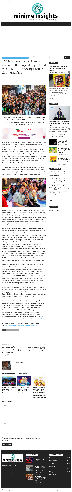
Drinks (11, 24)
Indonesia (52, 466)
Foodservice (63, 490)
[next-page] (45, 374)
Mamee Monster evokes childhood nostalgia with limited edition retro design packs (64, 159)
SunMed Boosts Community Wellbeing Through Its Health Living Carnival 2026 (59, 188)
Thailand (51, 463)
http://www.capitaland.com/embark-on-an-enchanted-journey (22, 325)
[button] (69, 24)
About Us (34, 490)
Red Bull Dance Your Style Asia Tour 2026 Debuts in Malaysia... (40, 459)
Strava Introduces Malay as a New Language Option (59, 194)
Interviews (44, 24)
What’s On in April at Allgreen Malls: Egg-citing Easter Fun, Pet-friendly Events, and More (59, 200)
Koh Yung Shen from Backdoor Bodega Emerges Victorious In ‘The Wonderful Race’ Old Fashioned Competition (12, 351)
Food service (52, 474)
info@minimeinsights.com (15, 473)
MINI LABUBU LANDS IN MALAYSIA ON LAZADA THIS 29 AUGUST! (23, 390)
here (42, 319)
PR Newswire (53, 24)
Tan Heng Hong (7, 76)
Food (18, 24)
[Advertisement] (36, 40)
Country (19, 58)
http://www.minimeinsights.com (20, 365)
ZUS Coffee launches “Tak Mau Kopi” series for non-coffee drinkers (64, 150)
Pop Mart (16, 329)
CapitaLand (9, 329)
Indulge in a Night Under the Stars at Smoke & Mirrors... (63, 141)
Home (4, 24)
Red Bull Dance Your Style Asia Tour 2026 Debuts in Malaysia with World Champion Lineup (59, 173)
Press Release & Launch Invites (31, 24)
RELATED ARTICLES (8, 373)
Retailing (13, 58)
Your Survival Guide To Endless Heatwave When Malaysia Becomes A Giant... (40, 468)
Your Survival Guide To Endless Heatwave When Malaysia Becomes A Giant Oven (59, 180)
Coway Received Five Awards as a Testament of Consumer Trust (59, 123)
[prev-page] (43, 374)
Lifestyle (51, 472)
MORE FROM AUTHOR (21, 373)
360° (11, 314)
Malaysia (51, 457)
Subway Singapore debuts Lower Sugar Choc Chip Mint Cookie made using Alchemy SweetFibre (36, 350)
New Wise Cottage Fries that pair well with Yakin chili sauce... (59, 68)
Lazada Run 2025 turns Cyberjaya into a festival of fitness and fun (9, 390)
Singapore (25, 58)
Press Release (10, 56)
